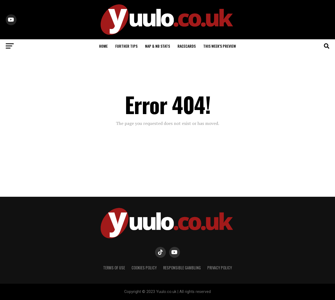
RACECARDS (187, 46)
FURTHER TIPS (126, 46)
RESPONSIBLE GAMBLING (182, 267)
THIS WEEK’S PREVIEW (219, 46)
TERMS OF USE (114, 267)
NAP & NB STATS (157, 46)
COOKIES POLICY (144, 267)
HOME (103, 46)
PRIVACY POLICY (219, 267)
